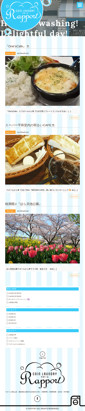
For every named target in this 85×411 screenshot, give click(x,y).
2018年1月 (12, 320)
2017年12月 (13, 323)
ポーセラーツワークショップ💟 (19, 299)
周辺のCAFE (10, 53)
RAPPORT (32, 409)
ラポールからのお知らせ (17, 344)
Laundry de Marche (15, 293)
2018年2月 (12, 317)
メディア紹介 (13, 338)
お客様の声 (12, 335)
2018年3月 (12, 314)
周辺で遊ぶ (10, 211)
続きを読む (75, 117)
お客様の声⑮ (13, 302)
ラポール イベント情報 (16, 341)
